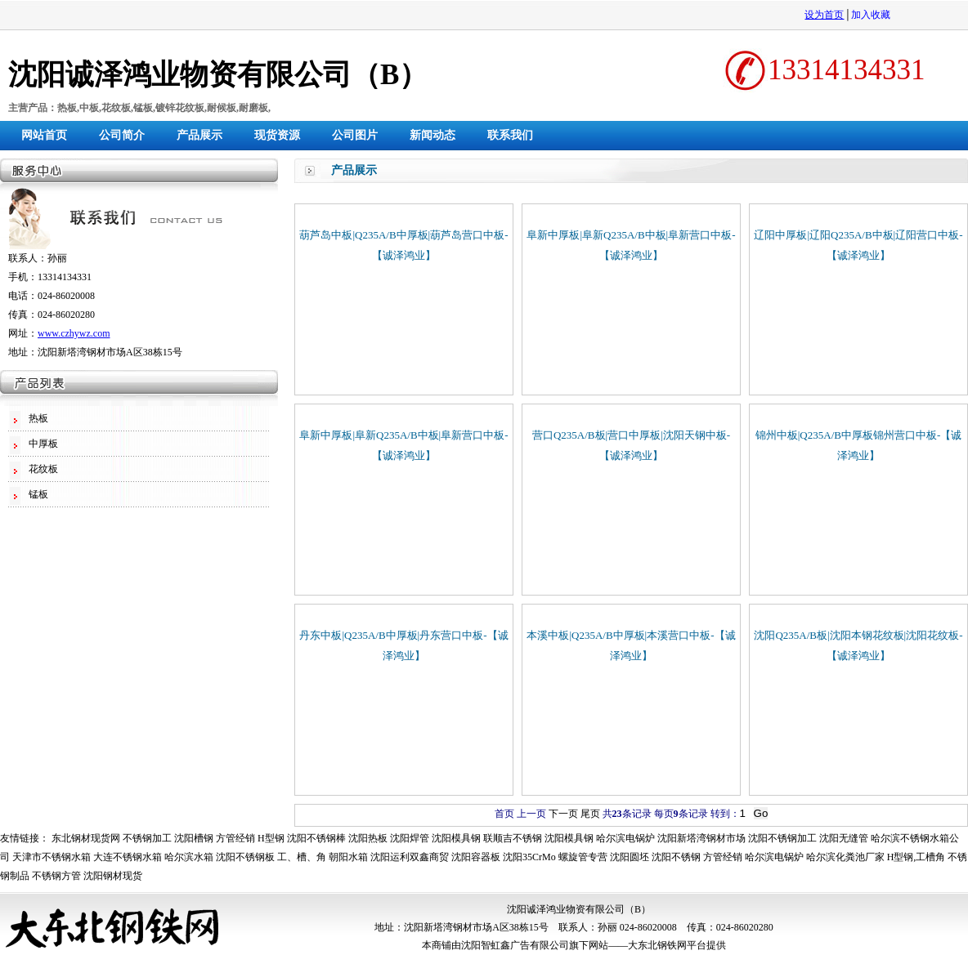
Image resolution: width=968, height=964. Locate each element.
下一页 (563, 813)
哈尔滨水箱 (188, 857)
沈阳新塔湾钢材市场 (701, 838)
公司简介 (122, 135)
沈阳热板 (368, 838)
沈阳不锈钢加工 (782, 838)
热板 (38, 418)
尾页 (590, 813)
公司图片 (355, 135)
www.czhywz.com (74, 333)
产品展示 (199, 135)
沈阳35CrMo (529, 857)
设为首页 (824, 14)
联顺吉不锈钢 (512, 838)
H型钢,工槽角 (916, 857)
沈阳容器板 (475, 857)
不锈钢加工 (147, 838)
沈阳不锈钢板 (245, 857)
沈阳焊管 (409, 838)
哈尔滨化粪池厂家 (845, 857)
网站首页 (44, 135)
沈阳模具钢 (456, 838)
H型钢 (271, 838)
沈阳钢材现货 (112, 875)
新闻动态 (432, 135)
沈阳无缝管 (843, 838)
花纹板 (43, 469)
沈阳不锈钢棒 (316, 838)
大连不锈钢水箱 (127, 857)
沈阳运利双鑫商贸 (409, 857)
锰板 (38, 494)
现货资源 (277, 135)
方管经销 (235, 838)
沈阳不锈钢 (676, 857)
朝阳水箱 (348, 857)
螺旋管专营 (582, 857)
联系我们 (510, 135)
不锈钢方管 (56, 875)
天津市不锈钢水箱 (51, 857)
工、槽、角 (301, 857)
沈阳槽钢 (193, 838)
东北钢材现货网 (86, 838)
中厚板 (43, 443)
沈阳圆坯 (629, 857)
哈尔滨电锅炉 (625, 838)
